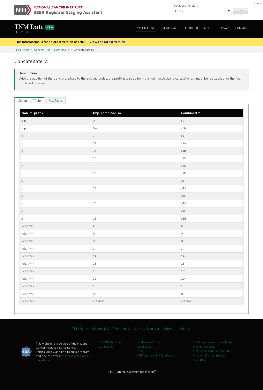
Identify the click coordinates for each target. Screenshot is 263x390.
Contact (241, 28)
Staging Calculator (196, 28)
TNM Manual (167, 28)
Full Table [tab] (55, 100)
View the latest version (107, 42)
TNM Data (34, 27)
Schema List (145, 28)
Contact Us (106, 347)
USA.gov (199, 360)
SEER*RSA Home (110, 342)
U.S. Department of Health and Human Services (213, 344)
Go (240, 11)
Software (223, 28)
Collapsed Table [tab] (29, 100)
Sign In (257, 3)
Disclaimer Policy (148, 342)
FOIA (140, 351)
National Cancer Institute (209, 355)
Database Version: (186, 5)
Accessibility (145, 347)
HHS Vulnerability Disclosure (156, 355)
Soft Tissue (61, 50)
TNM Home (21, 50)
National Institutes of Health (211, 351)
